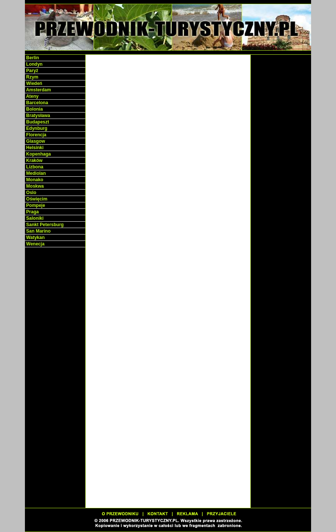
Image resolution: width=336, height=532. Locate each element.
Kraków (34, 160)
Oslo (30, 192)
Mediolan (35, 173)
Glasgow (35, 141)
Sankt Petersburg (44, 224)
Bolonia (34, 109)
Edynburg (36, 128)
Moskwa (34, 186)
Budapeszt (37, 122)
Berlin (32, 57)
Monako (34, 179)
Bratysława (37, 115)
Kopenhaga (38, 154)
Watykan (35, 237)
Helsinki (34, 147)
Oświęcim (36, 199)
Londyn (34, 64)
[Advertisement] (55, 366)
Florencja (35, 134)
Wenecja (35, 244)
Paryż (31, 70)
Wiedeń (33, 83)
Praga (32, 211)
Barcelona (36, 102)
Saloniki (34, 218)
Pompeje (35, 205)
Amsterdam (38, 90)
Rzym (31, 77)
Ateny (32, 96)
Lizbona (34, 167)
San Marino (38, 231)
